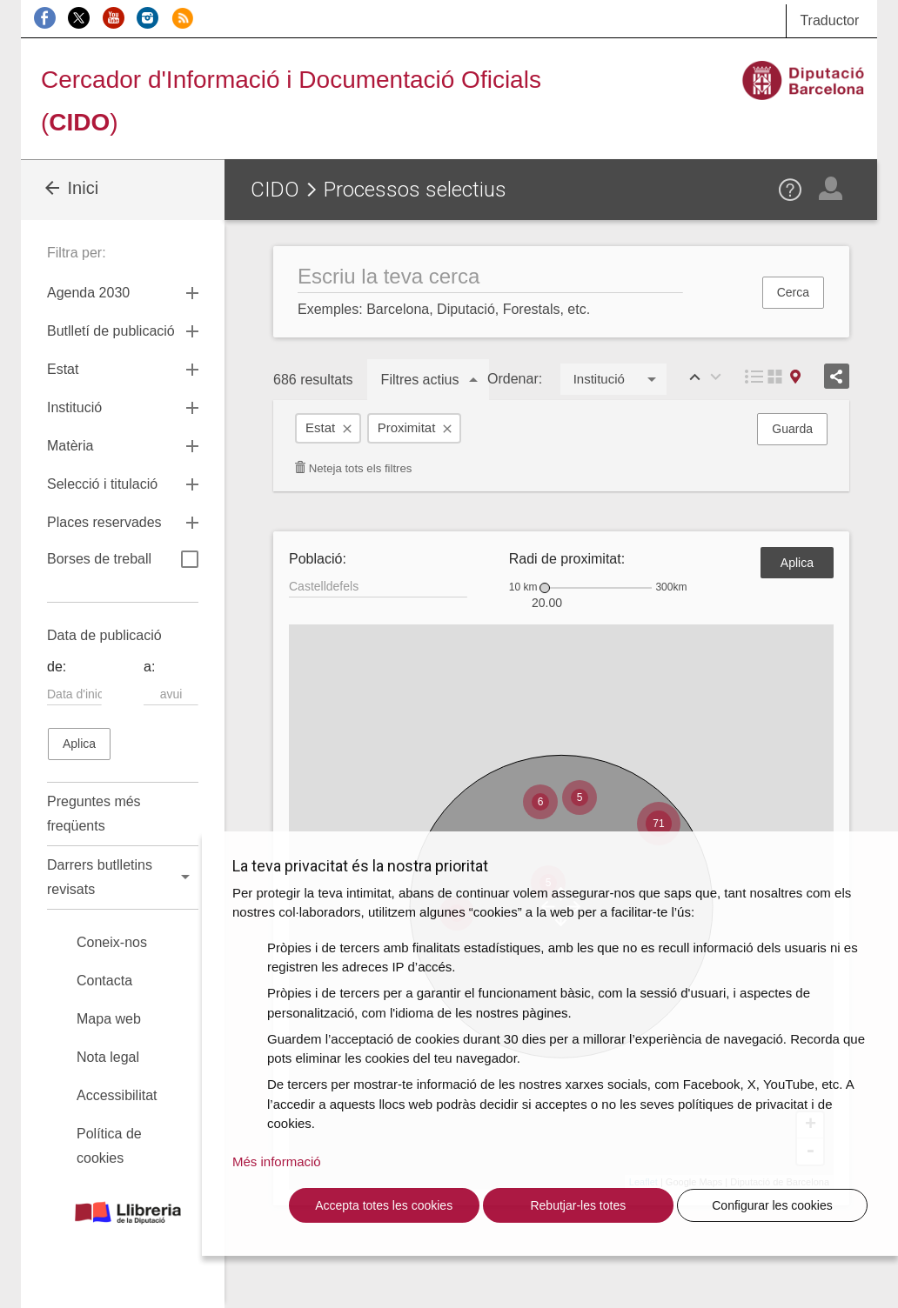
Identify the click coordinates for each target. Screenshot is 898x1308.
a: (149, 666)
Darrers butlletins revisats (99, 877)
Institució (74, 407)
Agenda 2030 (88, 292)
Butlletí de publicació (111, 331)
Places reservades (104, 522)
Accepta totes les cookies (383, 1205)
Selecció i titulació (102, 484)
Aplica (797, 563)
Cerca (793, 292)
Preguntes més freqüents (94, 813)
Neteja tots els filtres (353, 468)
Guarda (792, 429)
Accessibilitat (117, 1095)
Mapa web (109, 1018)
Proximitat (407, 427)
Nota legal (108, 1057)
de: (56, 666)
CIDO (275, 189)
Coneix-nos (112, 942)
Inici (70, 187)
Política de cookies (109, 1145)
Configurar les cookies (772, 1205)
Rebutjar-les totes (578, 1205)
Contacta (104, 980)
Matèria (70, 445)
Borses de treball (122, 561)
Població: (317, 558)
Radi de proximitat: (567, 558)
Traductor (829, 20)
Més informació (276, 1161)
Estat (320, 427)
